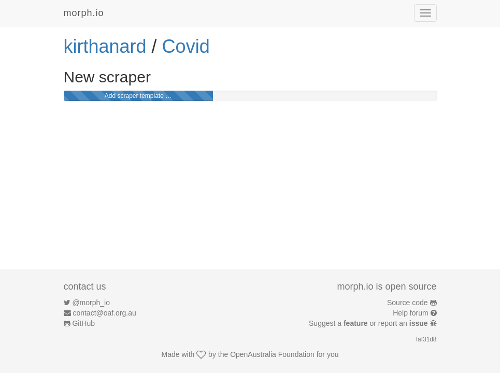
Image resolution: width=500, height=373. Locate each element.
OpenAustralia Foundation (272, 354)
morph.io (84, 13)
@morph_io (91, 302)
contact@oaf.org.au (104, 313)
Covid (186, 46)
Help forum (410, 313)
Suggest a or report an (369, 323)
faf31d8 (426, 339)
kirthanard (105, 46)
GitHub (83, 323)
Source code (407, 302)
